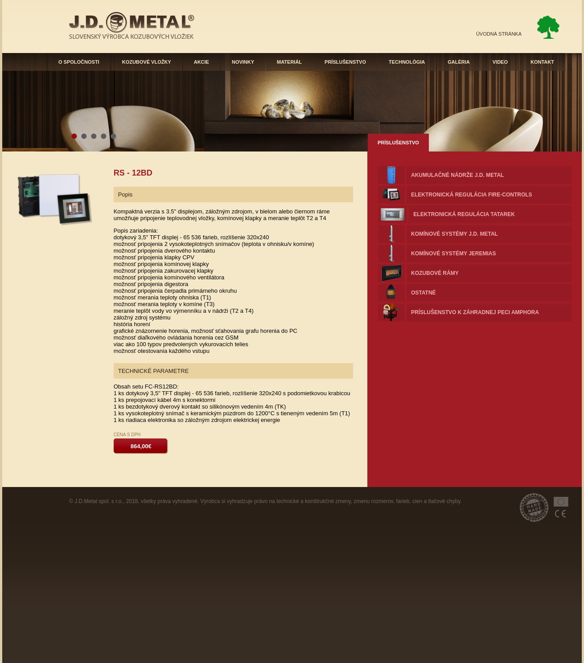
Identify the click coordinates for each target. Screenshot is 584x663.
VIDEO (500, 62)
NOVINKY (243, 62)
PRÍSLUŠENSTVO (345, 62)
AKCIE (201, 62)
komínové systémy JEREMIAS (453, 253)
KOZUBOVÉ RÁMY (435, 273)
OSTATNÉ (423, 293)
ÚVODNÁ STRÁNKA (499, 34)
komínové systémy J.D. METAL (454, 234)
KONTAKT (542, 62)
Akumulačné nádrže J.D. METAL (457, 175)
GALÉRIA (459, 62)
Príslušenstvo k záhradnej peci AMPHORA (475, 312)
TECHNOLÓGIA (407, 62)
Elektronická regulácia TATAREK (464, 214)
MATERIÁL (289, 62)
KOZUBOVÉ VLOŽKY (146, 62)
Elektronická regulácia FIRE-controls (471, 195)
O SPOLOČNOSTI (78, 62)
